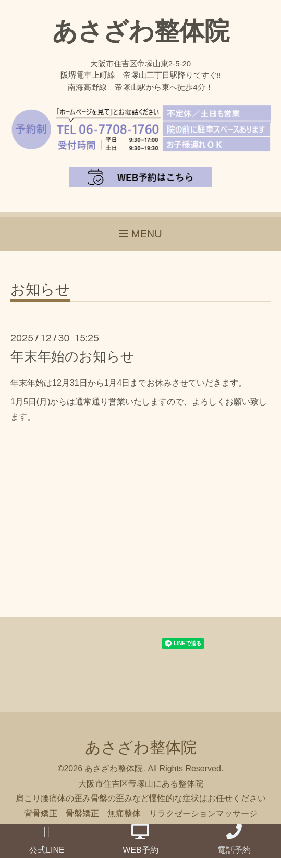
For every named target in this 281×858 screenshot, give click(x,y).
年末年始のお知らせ (72, 356)
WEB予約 (140, 839)
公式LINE (47, 839)
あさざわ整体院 (140, 31)
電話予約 (234, 839)
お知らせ (40, 289)
